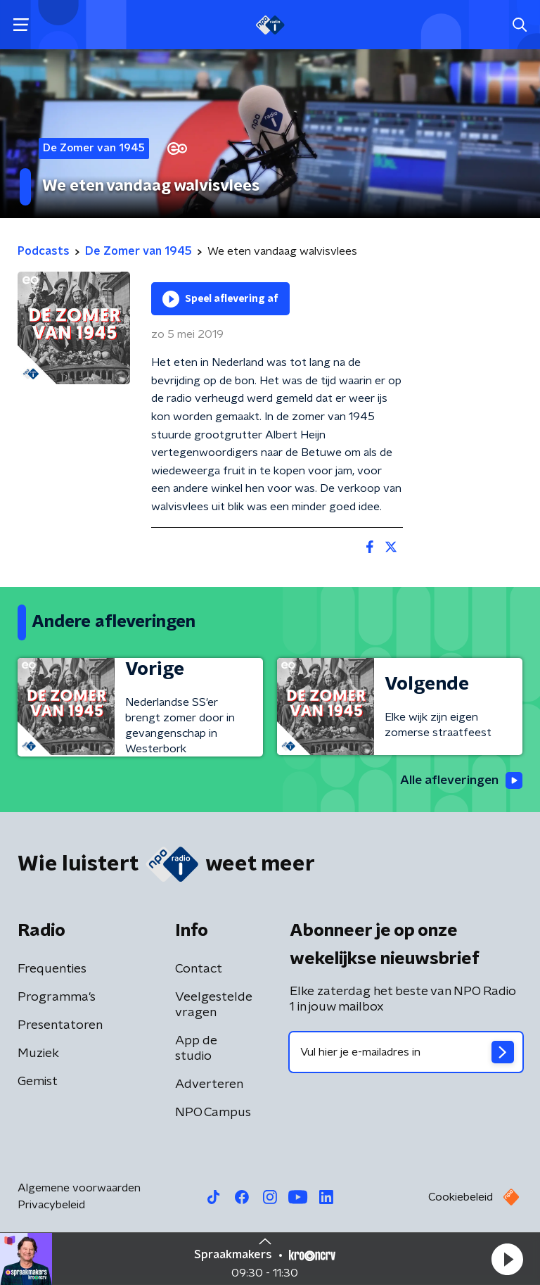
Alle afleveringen (459, 780)
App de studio (196, 1049)
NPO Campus (213, 1113)
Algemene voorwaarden (79, 1188)
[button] (506, 1258)
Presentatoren (60, 1026)
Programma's (57, 998)
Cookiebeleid (460, 1197)
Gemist (38, 1082)
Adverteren (209, 1085)
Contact (198, 969)
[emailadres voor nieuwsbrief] (406, 1052)
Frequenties (52, 969)
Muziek (38, 1054)
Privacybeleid (51, 1205)
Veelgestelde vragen (213, 1006)
